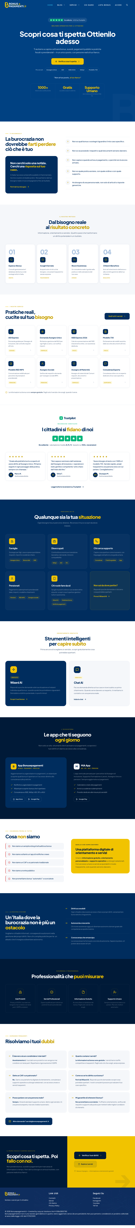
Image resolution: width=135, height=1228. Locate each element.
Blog (62, 5)
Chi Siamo (53, 1203)
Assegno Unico (51, 70)
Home (50, 5)
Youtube (96, 1203)
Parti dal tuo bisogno (19, 187)
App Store (18, 799)
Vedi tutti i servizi (117, 316)
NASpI (82, 70)
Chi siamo (89, 5)
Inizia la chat (80, 699)
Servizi (76, 5)
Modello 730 (93, 70)
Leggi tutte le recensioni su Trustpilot (67, 487)
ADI (62, 70)
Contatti (52, 1198)
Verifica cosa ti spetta (67, 61)
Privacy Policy (54, 1206)
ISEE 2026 (71, 70)
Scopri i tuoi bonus (19, 699)
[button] (127, 5)
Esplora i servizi (85, 1164)
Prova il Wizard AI (102, 596)
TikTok (95, 1206)
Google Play (33, 799)
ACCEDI (118, 5)
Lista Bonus (104, 5)
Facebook (96, 1198)
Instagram (97, 1201)
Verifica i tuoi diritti (90, 1155)
